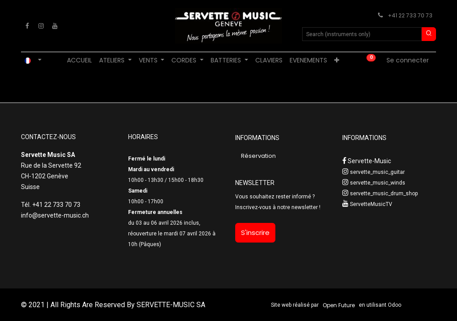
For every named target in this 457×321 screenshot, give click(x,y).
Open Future (339, 305)
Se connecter (407, 60)
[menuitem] (79, 60)
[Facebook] (27, 26)
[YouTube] (55, 26)
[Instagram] (41, 26)
